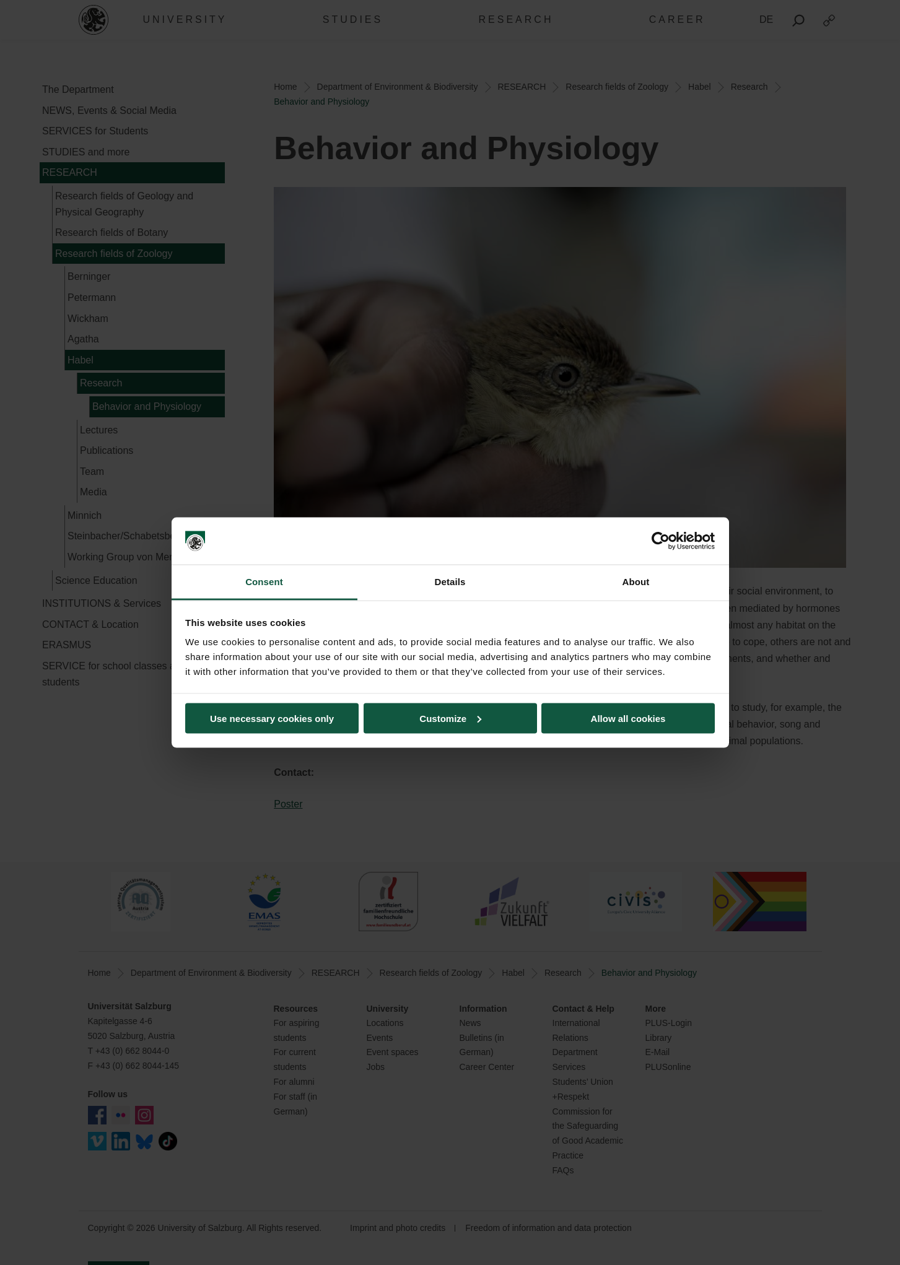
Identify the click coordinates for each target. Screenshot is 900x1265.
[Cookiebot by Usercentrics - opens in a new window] (660, 541)
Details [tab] (450, 581)
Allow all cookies (628, 718)
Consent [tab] (264, 581)
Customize (450, 718)
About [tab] (636, 581)
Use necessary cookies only (272, 718)
